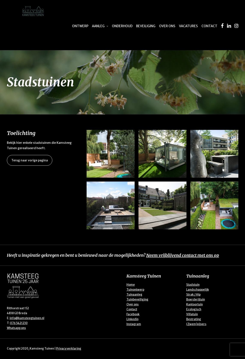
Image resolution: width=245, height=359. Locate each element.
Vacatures (188, 26)
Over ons (167, 26)
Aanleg (100, 26)
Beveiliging (145, 26)
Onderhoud (122, 26)
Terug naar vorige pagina (29, 160)
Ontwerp (80, 26)
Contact (209, 26)
